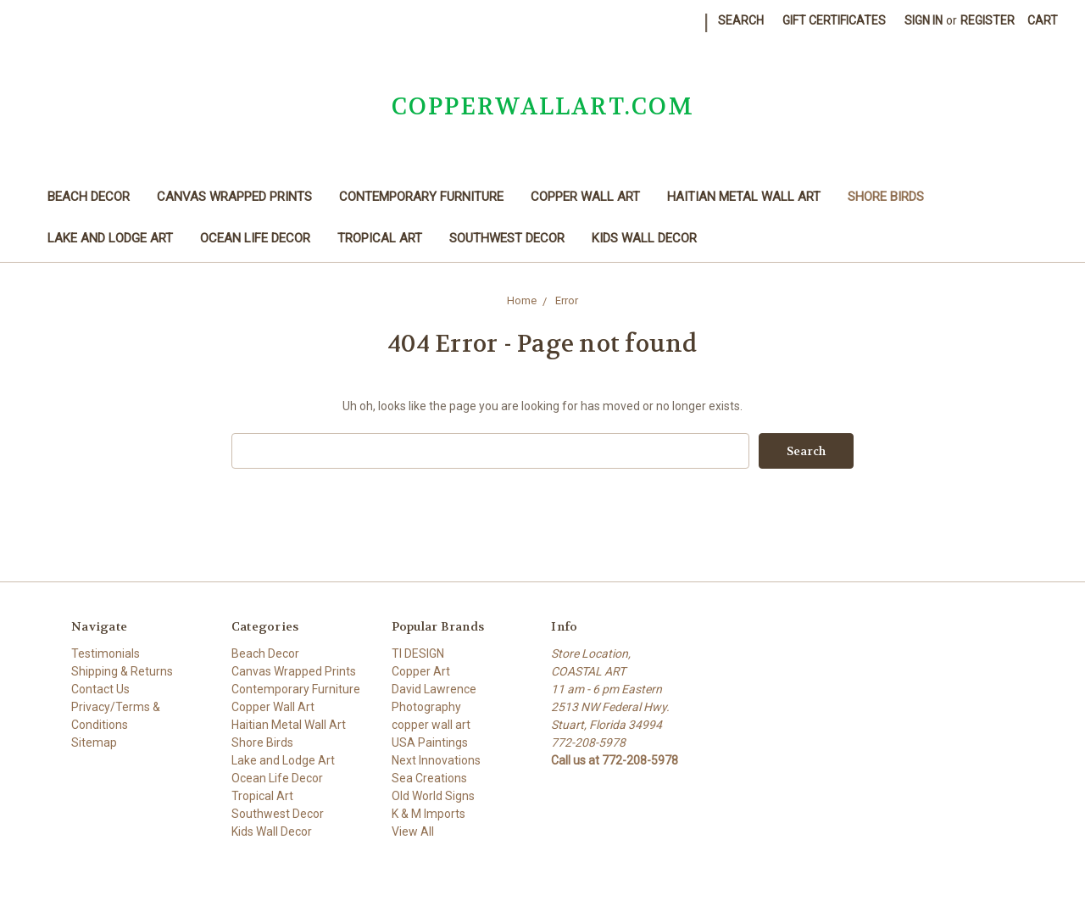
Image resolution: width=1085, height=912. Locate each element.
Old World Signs (433, 796)
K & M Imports (428, 813)
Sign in (923, 20)
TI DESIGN (418, 653)
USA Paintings (430, 742)
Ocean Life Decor (255, 238)
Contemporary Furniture (421, 196)
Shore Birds (886, 196)
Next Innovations (436, 760)
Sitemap (94, 742)
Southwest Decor (507, 238)
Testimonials (105, 653)
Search (741, 20)
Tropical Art (379, 238)
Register (987, 20)
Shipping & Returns (122, 671)
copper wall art (431, 724)
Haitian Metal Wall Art (744, 196)
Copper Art (421, 671)
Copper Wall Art (585, 196)
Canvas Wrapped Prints (234, 196)
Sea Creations (429, 778)
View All (413, 831)
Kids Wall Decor (644, 238)
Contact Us (100, 689)
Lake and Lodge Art (110, 238)
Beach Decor (88, 196)
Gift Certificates (834, 20)
